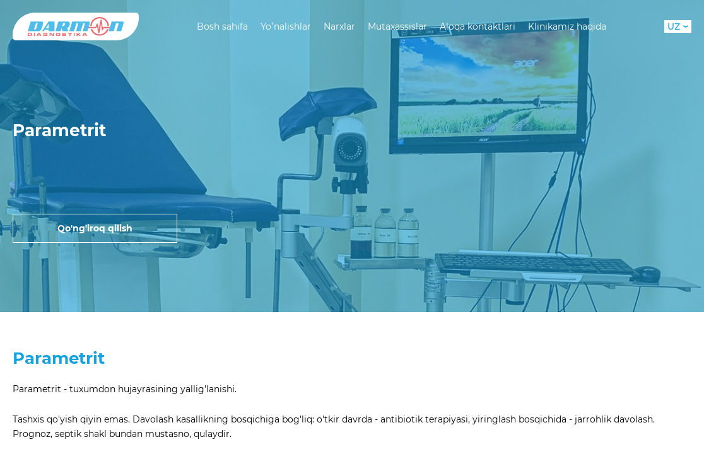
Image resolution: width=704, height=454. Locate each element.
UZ (677, 26)
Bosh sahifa (222, 26)
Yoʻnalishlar (286, 26)
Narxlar (339, 26)
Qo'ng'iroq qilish (94, 228)
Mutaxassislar (397, 26)
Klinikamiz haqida (567, 26)
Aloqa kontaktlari (477, 26)
